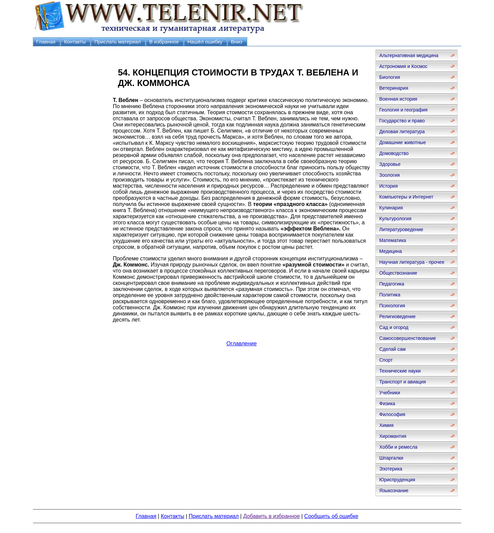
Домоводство (393, 153)
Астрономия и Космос (403, 66)
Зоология (389, 175)
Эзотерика (390, 468)
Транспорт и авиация (402, 381)
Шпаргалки (391, 458)
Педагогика (391, 284)
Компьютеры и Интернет (406, 197)
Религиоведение (397, 316)
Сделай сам (392, 349)
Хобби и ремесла (398, 447)
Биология (389, 77)
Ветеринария (393, 88)
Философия (392, 414)
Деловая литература (402, 131)
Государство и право (402, 120)
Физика (387, 403)
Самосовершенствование (407, 338)
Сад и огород (393, 327)
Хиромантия (392, 436)
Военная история (398, 99)
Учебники (389, 392)
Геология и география (403, 110)
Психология (392, 305)
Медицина (390, 251)
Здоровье (390, 164)
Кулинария (391, 207)
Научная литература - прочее (411, 262)
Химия (386, 425)
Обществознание (398, 273)
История (388, 186)
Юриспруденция (397, 479)
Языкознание (393, 490)
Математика (392, 240)
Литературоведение (401, 229)
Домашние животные (402, 142)
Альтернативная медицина (408, 55)
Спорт (385, 360)
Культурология (395, 218)
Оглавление (241, 343)
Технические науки (400, 371)
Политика (389, 294)
